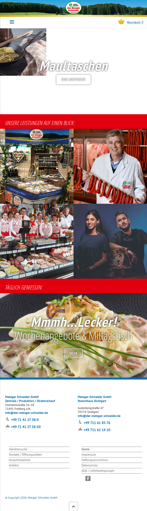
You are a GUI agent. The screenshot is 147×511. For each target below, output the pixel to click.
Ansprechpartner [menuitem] (19, 460)
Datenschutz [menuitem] (90, 465)
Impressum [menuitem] (89, 454)
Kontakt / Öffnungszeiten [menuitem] (25, 454)
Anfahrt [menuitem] (14, 465)
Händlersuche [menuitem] (18, 449)
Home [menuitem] (85, 449)
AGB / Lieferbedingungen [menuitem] (98, 470)
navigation (12, 22)
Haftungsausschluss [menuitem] (95, 460)
